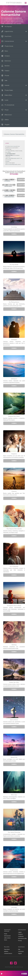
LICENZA (7, 143)
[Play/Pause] (1, 973)
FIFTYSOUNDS (14, 174)
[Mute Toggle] (22, 973)
